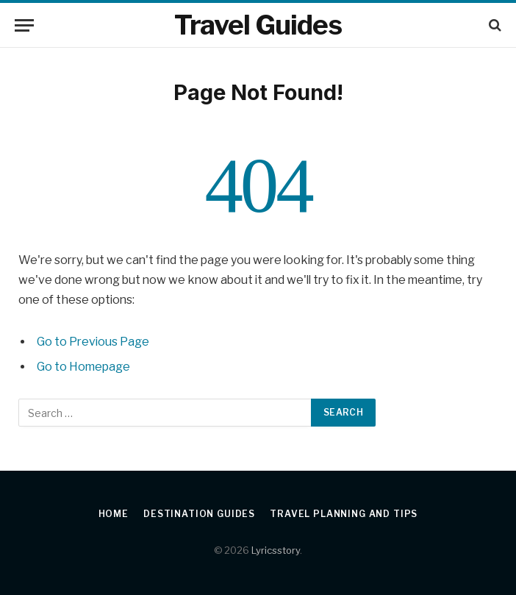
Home (113, 513)
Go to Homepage (83, 367)
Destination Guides (199, 513)
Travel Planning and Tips (344, 513)
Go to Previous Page (93, 342)
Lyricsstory (275, 550)
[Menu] (24, 25)
